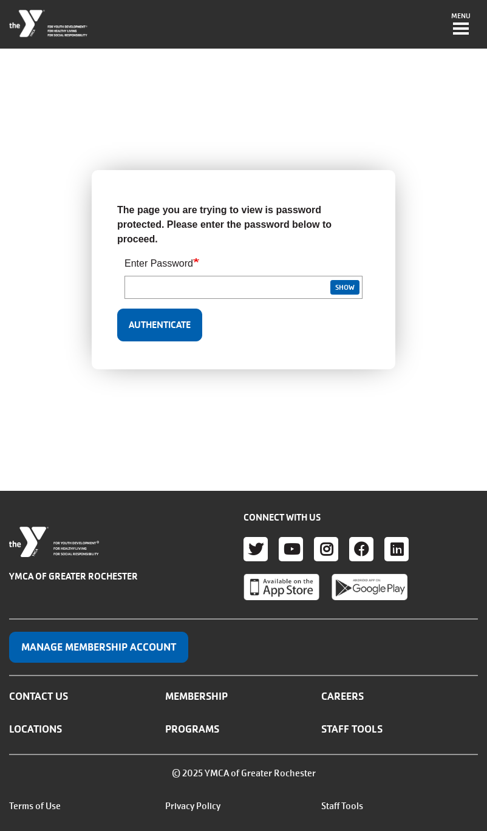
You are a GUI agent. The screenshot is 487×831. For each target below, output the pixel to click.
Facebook (361, 549)
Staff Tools (352, 729)
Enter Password (158, 263)
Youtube (290, 549)
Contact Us (38, 696)
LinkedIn (396, 549)
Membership (196, 696)
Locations (35, 729)
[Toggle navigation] (461, 25)
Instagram (326, 549)
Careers (342, 696)
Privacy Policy (192, 806)
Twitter (255, 549)
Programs (192, 729)
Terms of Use (35, 806)
